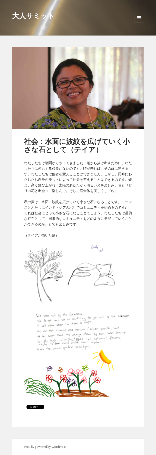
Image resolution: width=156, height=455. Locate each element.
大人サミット (33, 15)
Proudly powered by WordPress (45, 447)
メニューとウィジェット (139, 22)
